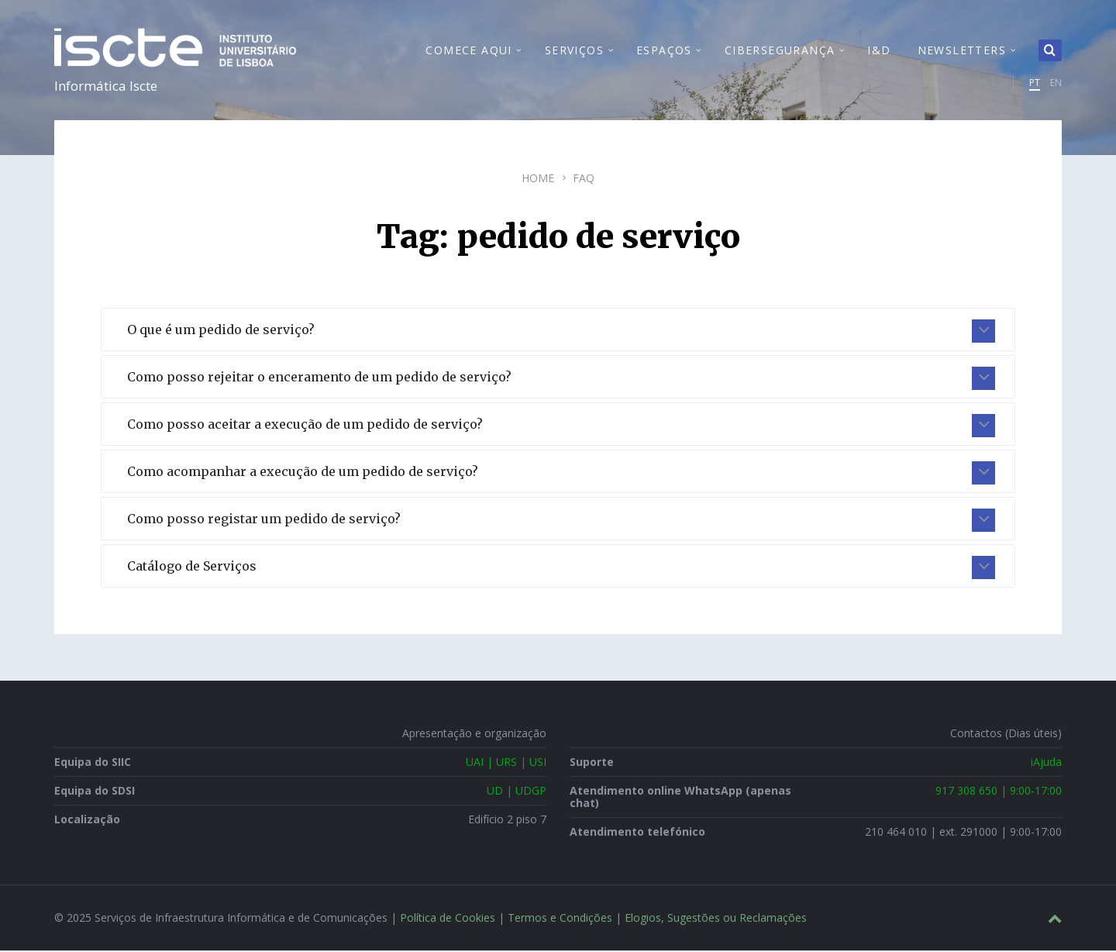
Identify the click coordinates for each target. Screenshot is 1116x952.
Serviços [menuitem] (574, 50)
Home (538, 179)
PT (1034, 83)
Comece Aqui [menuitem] (468, 50)
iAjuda (1046, 763)
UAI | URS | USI (506, 763)
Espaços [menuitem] (664, 50)
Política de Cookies (447, 919)
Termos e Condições (560, 919)
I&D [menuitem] (878, 50)
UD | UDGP (516, 792)
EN (1056, 83)
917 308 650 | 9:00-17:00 (998, 792)
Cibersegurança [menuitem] (780, 50)
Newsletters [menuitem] (962, 50)
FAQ (583, 179)
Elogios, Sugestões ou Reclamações (716, 919)
